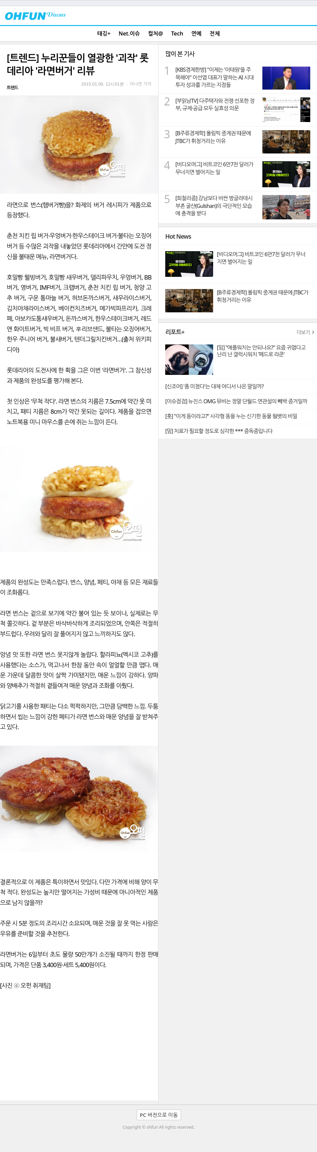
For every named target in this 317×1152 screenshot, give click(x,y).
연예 (196, 33)
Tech (177, 33)
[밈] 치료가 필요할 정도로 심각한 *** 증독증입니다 (218, 431)
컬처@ (155, 33)
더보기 (303, 332)
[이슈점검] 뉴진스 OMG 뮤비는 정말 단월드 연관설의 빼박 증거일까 (236, 401)
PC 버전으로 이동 (159, 1114)
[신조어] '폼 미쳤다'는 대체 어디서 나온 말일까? (214, 386)
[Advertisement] (79, 1050)
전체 (215, 33)
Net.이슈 (129, 33)
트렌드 (12, 88)
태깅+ (103, 33)
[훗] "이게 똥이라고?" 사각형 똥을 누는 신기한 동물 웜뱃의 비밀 (231, 416)
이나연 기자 (140, 84)
